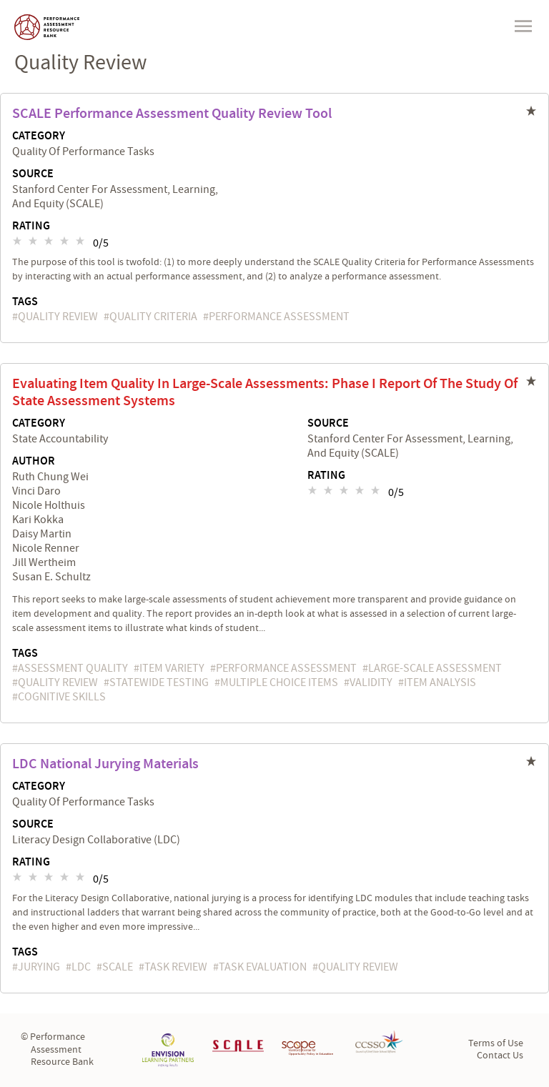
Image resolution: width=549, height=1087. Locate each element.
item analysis (440, 682)
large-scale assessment (435, 668)
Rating (31, 226)
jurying (39, 967)
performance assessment (279, 316)
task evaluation (263, 967)
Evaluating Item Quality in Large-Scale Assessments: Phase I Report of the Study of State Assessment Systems (265, 392)
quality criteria (153, 316)
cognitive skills (62, 697)
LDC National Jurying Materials (105, 764)
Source (33, 174)
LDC (81, 967)
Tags (25, 301)
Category (38, 136)
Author (33, 462)
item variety (171, 668)
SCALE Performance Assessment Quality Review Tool (172, 113)
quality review (58, 316)
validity (371, 682)
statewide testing (159, 682)
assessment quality (73, 668)
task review (175, 967)
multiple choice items (279, 682)
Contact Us (500, 1055)
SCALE (117, 967)
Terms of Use (495, 1043)
